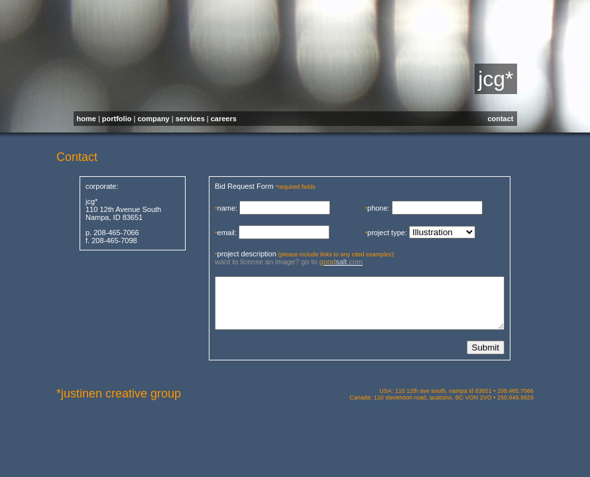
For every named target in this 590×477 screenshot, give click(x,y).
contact (500, 119)
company (153, 119)
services (190, 119)
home (86, 119)
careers (224, 119)
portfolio (117, 119)
